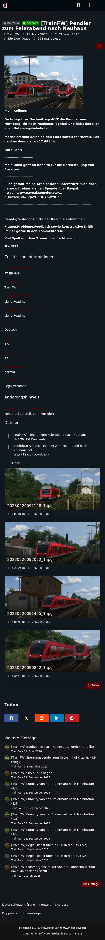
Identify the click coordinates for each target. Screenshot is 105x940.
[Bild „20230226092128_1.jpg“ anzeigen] (52, 493)
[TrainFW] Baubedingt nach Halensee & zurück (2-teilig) (52, 746)
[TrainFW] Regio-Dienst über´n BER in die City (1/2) (49, 856)
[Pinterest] (72, 718)
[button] (57, 718)
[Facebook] (11, 718)
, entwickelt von (52, 927)
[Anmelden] (89, 5)
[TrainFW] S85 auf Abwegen (31, 773)
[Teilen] (99, 46)
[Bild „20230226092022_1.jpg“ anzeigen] (52, 547)
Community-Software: (52, 933)
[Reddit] (42, 718)
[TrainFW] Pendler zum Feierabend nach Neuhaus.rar (52, 434)
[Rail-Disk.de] (5, 5)
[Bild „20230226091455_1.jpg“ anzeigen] (52, 601)
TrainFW (13, 34)
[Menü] (99, 5)
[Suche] (78, 5)
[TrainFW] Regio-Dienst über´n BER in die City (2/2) (49, 845)
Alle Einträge (91, 884)
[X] (27, 718)
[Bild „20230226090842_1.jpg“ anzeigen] (52, 655)
